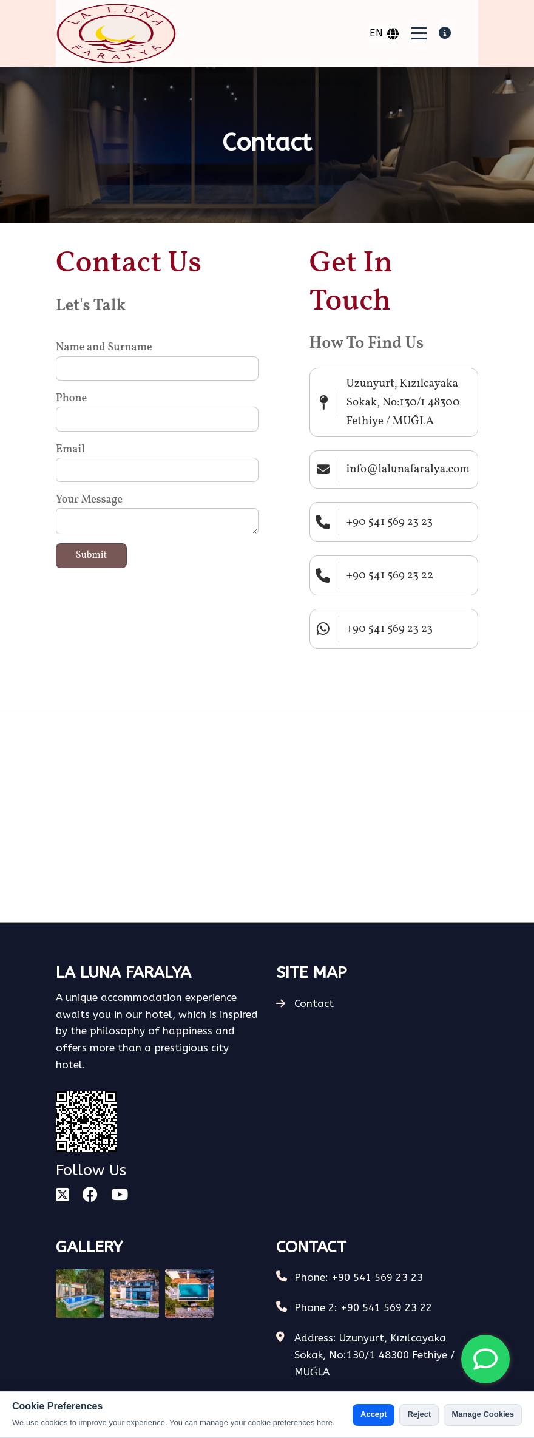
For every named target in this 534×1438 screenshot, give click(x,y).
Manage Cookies (482, 1414)
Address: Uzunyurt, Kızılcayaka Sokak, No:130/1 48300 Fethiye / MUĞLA (374, 1354)
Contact (305, 1003)
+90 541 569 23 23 (389, 522)
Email (70, 449)
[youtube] (119, 1195)
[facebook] (90, 1195)
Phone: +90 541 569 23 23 (358, 1277)
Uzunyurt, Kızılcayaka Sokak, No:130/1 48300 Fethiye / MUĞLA (403, 402)
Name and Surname (104, 347)
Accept (373, 1414)
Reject (419, 1414)
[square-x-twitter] (62, 1195)
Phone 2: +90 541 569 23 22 (363, 1307)
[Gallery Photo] (80, 1293)
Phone (71, 398)
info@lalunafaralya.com (408, 469)
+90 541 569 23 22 (390, 575)
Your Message (89, 499)
